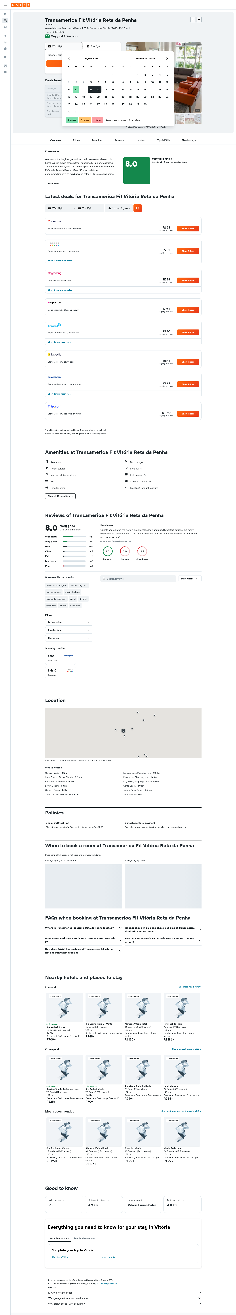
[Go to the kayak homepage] (20, 5)
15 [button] (113, 89)
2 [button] (69, 82)
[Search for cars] (5, 27)
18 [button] (83, 96)
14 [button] (106, 89)
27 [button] (98, 104)
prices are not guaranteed (106, 1284)
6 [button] (98, 82)
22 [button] (113, 96)
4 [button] (83, 82)
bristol (73, 599)
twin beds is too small (56, 599)
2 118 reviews (71, 36)
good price (75, 605)
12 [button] (91, 89)
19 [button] (91, 96)
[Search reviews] (141, 579)
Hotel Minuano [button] (171, 1086)
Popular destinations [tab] (84, 1238)
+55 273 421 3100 (54, 31)
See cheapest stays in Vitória (187, 1049)
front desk (51, 605)
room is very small (79, 585)
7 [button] (105, 82)
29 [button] (113, 104)
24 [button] (76, 104)
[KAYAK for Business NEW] (5, 48)
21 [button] (106, 96)
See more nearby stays (190, 986)
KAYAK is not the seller (125, 1292)
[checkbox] (60, 658)
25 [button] (83, 104)
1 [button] (112, 74)
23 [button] (68, 104)
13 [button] (98, 89)
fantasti (63, 605)
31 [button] (76, 111)
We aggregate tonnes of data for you (125, 1298)
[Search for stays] (5, 20)
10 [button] (76, 89)
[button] (5, 4)
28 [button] (105, 104)
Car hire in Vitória (60, 1257)
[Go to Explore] (5, 36)
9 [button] (69, 89)
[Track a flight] (5, 42)
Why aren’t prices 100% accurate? (125, 1304)
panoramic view (53, 592)
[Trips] (5, 57)
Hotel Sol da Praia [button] (173, 1023)
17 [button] (76, 96)
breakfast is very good (56, 585)
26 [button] (90, 104)
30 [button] (68, 111)
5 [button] (91, 82)
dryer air (83, 599)
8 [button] (113, 82)
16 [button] (69, 96)
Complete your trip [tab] (59, 1238)
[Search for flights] (5, 14)
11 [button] (83, 89)
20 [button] (98, 96)
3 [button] (76, 82)
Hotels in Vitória (107, 1257)
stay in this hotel (72, 592)
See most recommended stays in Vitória (182, 1111)
